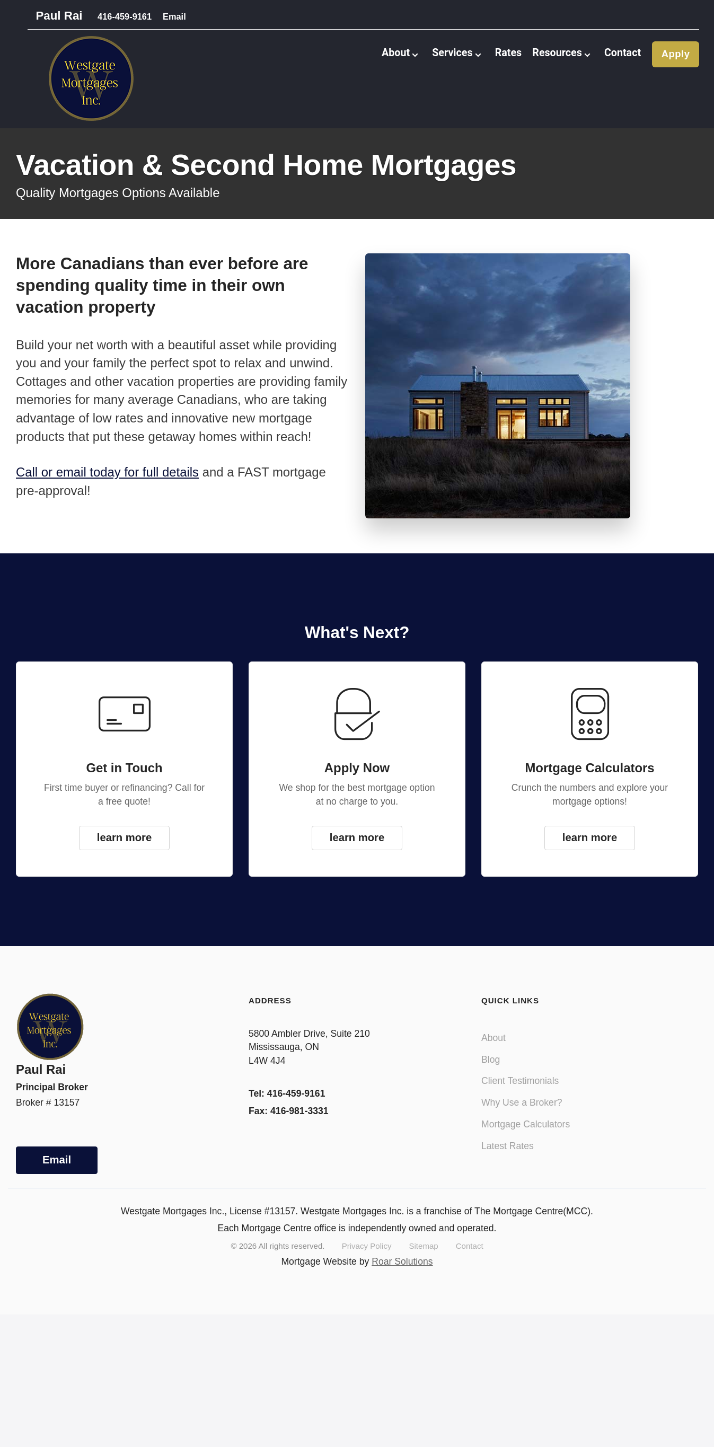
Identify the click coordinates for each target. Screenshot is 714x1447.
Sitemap (423, 1258)
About (493, 1049)
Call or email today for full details (107, 484)
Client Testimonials (520, 1093)
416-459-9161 (121, 18)
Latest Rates (507, 1157)
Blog (490, 1071)
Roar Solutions (402, 1273)
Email (179, 18)
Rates (500, 58)
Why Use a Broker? (521, 1114)
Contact (620, 58)
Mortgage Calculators (525, 1136)
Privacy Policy (367, 1258)
